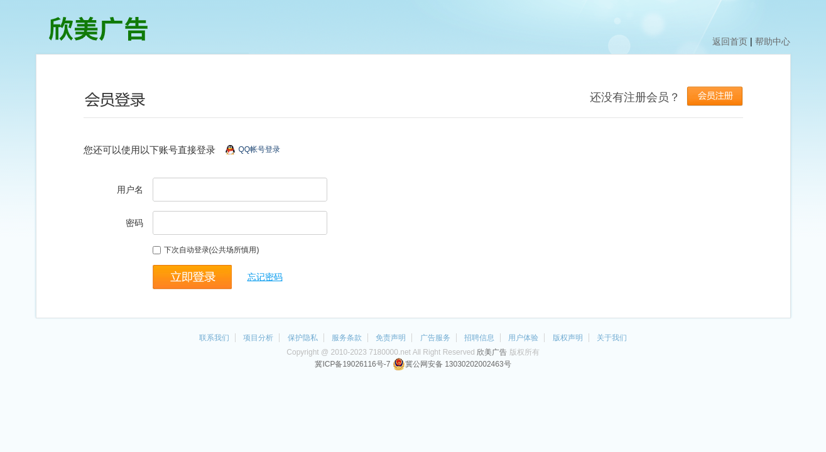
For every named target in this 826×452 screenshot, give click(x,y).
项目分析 (258, 337)
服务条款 (347, 337)
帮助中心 (772, 41)
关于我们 (612, 337)
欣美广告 (492, 352)
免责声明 (391, 337)
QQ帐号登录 (260, 149)
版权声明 (568, 337)
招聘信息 (479, 337)
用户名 (130, 190)
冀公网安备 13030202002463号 (452, 364)
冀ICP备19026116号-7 (352, 364)
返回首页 (729, 41)
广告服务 (435, 337)
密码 (134, 223)
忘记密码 (265, 277)
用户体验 (523, 337)
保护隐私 (303, 337)
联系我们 (214, 337)
